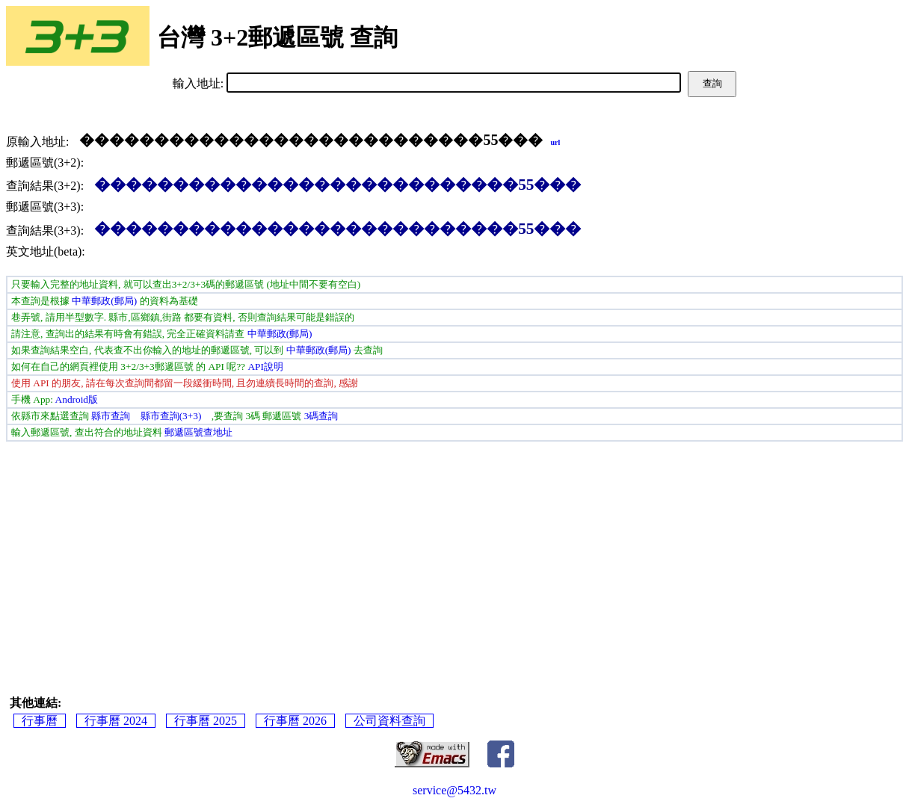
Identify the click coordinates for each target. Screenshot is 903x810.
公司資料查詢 (389, 720)
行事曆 (40, 720)
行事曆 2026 (295, 720)
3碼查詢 (321, 415)
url (555, 142)
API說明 (265, 366)
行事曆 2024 (115, 720)
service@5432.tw (454, 790)
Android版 (76, 399)
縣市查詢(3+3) (171, 415)
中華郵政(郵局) (104, 300)
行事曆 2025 (205, 720)
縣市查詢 (110, 415)
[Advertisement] (454, 553)
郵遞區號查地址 (198, 432)
